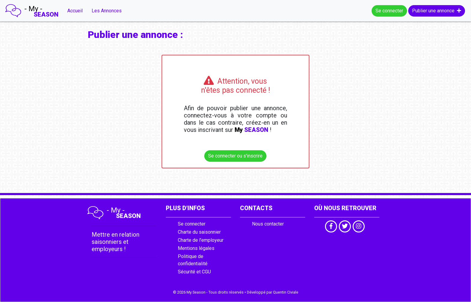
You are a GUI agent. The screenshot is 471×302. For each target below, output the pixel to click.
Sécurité (186, 272)
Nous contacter (268, 224)
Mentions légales (196, 248)
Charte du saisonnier (199, 232)
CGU (206, 272)
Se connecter (389, 11)
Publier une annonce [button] (436, 11)
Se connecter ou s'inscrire (235, 156)
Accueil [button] (75, 11)
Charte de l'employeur (200, 240)
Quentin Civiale (285, 292)
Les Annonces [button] (107, 11)
